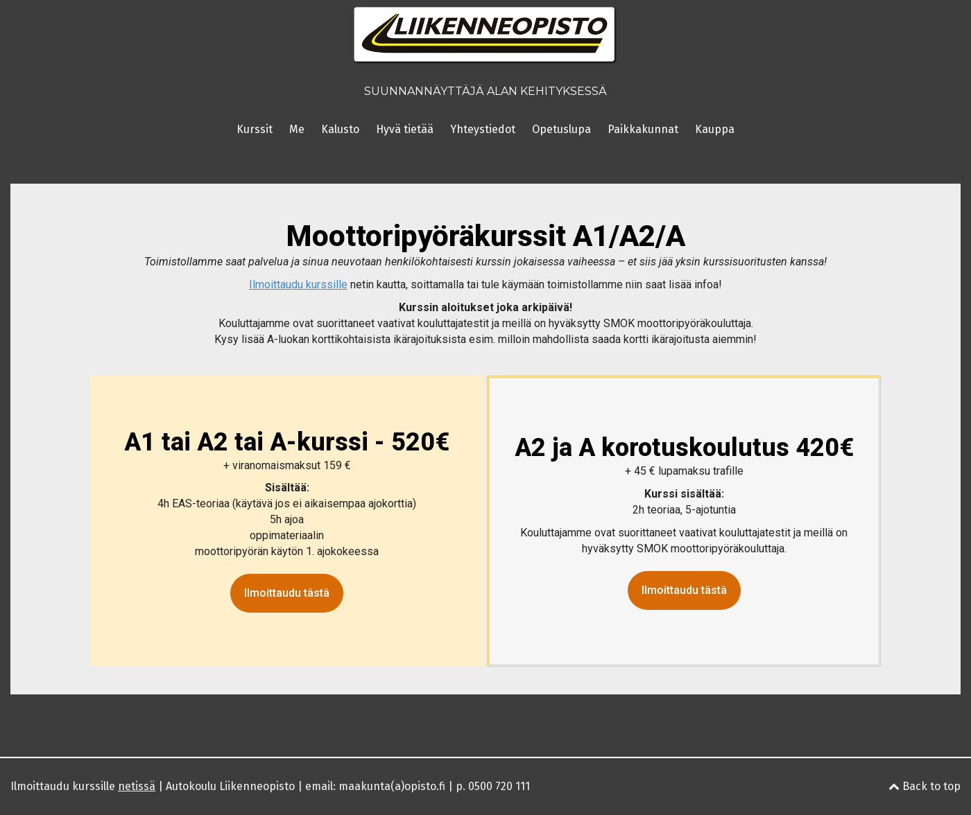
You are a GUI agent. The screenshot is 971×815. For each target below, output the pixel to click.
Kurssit (255, 129)
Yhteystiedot (482, 129)
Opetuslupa (561, 129)
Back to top (924, 786)
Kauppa (714, 129)
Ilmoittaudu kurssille (82, 786)
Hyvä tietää (404, 129)
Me (296, 129)
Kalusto (340, 129)
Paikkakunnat (643, 129)
